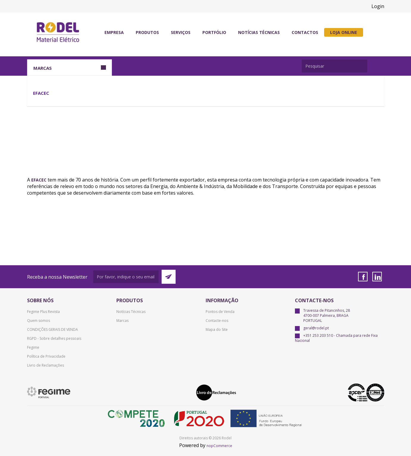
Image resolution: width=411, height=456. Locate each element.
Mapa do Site (217, 329)
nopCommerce (219, 445)
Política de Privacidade (46, 356)
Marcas (122, 320)
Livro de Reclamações (45, 365)
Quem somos (38, 320)
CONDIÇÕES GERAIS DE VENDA (52, 329)
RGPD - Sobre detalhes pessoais (54, 338)
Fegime (33, 347)
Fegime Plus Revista (43, 311)
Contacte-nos (217, 320)
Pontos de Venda (220, 311)
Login (377, 6)
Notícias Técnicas (131, 311)
